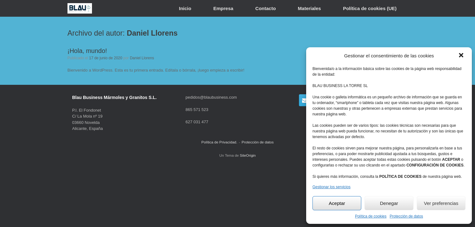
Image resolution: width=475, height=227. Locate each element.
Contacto (265, 8)
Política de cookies (370, 216)
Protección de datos (406, 216)
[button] (462, 56)
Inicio (185, 8)
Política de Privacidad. (219, 142)
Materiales (309, 8)
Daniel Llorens (152, 33)
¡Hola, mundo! (87, 50)
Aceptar (337, 203)
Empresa (223, 8)
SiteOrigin (248, 155)
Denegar (389, 203)
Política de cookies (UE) (370, 8)
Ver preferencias (441, 203)
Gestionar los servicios (331, 187)
